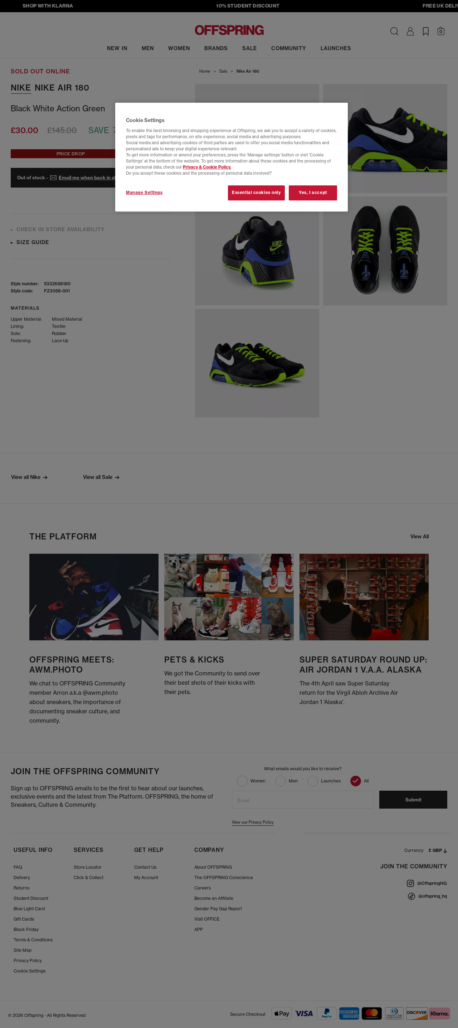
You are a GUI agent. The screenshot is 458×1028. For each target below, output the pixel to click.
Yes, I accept (313, 192)
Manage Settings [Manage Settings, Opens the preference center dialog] (144, 192)
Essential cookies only (256, 192)
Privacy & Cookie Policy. (207, 167)
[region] (231, 157)
